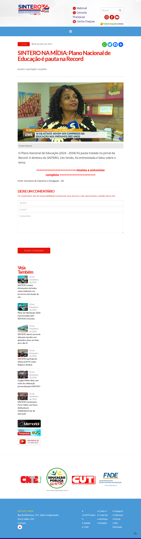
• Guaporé (117, 511)
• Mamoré (117, 515)
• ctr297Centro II (89, 515)
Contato (22, 522)
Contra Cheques (84, 21)
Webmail (80, 8)
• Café (85, 526)
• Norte (116, 519)
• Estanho (102, 522)
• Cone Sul (102, 515)
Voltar (23, 44)
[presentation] (40, 240)
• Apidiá (86, 522)
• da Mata (102, 519)
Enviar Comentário (34, 250)
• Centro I (102, 511)
